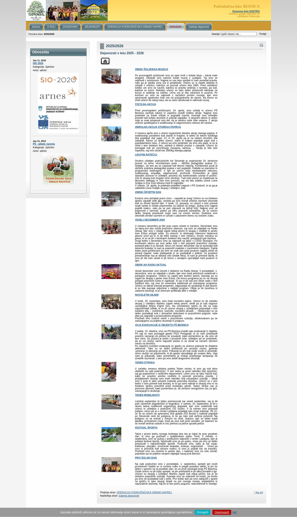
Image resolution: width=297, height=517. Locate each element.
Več (234, 512)
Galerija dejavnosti (129, 495)
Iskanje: (216, 34)
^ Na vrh (258, 492)
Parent (105, 61)
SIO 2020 (38, 63)
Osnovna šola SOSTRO (246, 11)
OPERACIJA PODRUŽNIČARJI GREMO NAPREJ (144, 492)
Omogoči (202, 512)
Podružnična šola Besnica (148, 10)
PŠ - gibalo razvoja (44, 143)
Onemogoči (221, 512)
